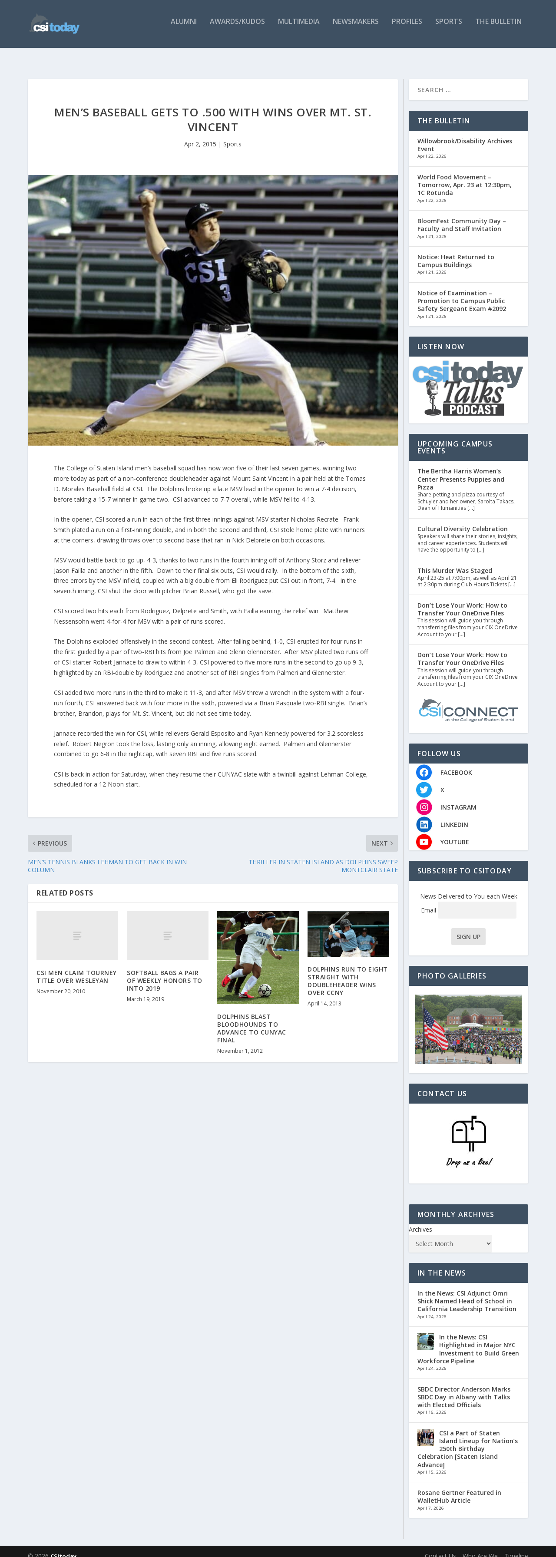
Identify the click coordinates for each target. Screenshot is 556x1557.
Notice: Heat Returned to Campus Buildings (455, 252)
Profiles (407, 27)
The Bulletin (498, 27)
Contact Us (440, 1547)
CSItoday (63, 1547)
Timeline (516, 1547)
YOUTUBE (454, 833)
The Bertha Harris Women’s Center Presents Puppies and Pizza (460, 470)
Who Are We (480, 1547)
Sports (448, 27)
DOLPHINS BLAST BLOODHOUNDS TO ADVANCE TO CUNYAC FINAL (251, 1020)
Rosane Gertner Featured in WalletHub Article (459, 1488)
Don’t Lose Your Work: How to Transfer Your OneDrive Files (462, 600)
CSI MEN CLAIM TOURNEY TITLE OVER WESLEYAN (76, 968)
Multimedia (299, 27)
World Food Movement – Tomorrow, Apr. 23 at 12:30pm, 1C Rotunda (464, 176)
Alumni (184, 27)
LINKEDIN (454, 816)
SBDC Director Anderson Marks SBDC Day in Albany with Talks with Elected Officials (463, 1388)
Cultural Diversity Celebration (462, 520)
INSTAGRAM (458, 798)
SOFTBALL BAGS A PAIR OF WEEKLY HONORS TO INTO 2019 (164, 972)
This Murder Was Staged (454, 562)
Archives (420, 1221)
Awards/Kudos (237, 27)
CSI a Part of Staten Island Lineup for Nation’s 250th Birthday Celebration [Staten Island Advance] (467, 1440)
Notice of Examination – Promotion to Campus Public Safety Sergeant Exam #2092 (461, 292)
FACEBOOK (456, 764)
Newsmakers (356, 27)
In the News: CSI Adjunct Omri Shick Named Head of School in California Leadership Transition (466, 1292)
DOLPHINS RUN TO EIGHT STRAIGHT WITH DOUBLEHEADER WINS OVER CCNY (348, 972)
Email (468, 901)
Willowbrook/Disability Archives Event (464, 136)
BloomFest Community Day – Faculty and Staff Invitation (461, 216)
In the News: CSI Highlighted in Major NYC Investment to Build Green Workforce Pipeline (468, 1340)
